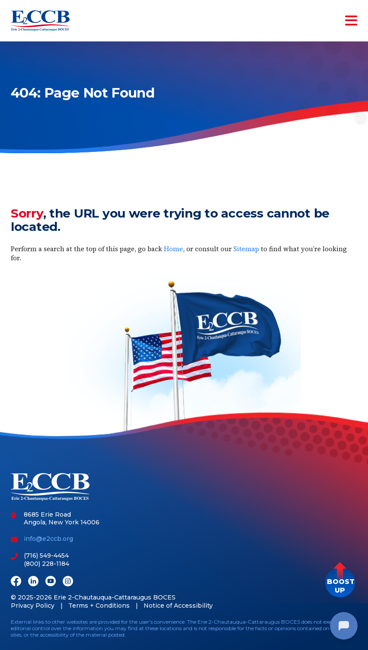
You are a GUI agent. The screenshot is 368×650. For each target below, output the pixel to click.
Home (173, 248)
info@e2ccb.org (48, 539)
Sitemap (246, 248)
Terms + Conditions (99, 605)
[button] (340, 582)
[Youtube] (50, 582)
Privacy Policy (32, 605)
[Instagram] (68, 582)
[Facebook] (16, 582)
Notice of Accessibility (178, 605)
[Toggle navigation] (349, 20)
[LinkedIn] (33, 582)
